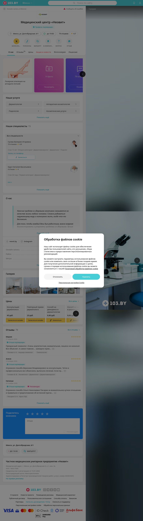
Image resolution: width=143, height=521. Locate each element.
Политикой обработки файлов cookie (81, 268)
